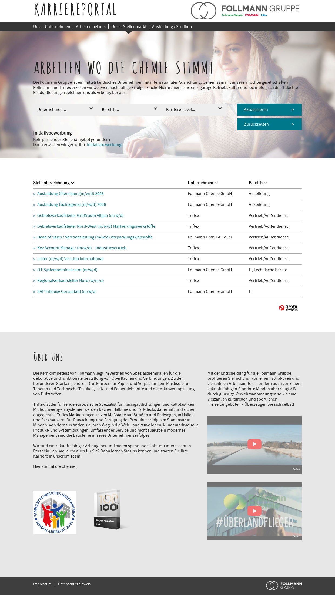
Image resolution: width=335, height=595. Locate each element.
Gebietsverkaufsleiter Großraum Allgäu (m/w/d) (80, 215)
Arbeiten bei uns (91, 26)
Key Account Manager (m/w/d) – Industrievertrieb (81, 248)
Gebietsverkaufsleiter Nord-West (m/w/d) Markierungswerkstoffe (96, 226)
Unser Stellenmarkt (128, 26)
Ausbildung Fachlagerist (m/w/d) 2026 (71, 204)
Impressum (42, 583)
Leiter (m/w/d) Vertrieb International (70, 258)
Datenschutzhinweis (74, 583)
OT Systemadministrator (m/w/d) (67, 270)
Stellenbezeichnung (53, 183)
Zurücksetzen (256, 124)
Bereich (258, 183)
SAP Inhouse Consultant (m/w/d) (67, 291)
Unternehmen (203, 183)
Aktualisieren (256, 109)
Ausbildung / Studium (172, 26)
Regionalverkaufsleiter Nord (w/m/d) (70, 280)
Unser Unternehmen (51, 26)
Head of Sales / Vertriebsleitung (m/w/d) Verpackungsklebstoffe (95, 237)
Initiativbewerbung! (105, 144)
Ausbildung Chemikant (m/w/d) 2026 (70, 193)
